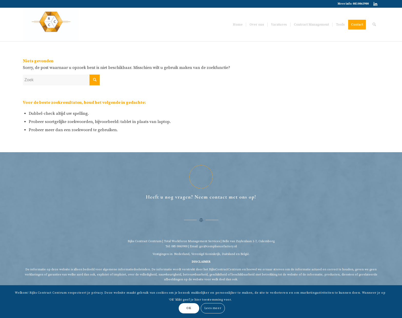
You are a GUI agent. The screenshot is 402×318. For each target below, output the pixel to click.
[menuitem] (237, 24)
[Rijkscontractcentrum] (51, 24)
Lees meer (212, 308)
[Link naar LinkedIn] (375, 4)
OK (188, 308)
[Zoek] (374, 24)
